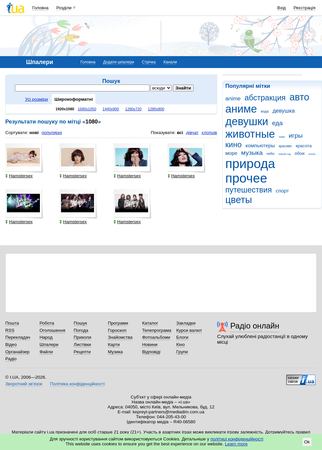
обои (300, 153)
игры (296, 135)
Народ (46, 337)
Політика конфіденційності (77, 383)
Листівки (82, 344)
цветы (238, 199)
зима (282, 136)
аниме (241, 109)
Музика (115, 351)
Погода (81, 330)
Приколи (82, 337)
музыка (252, 152)
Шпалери (49, 344)
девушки (246, 121)
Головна (40, 7)
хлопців (209, 132)
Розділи (64, 7)
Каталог (150, 323)
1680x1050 (87, 109)
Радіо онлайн (254, 325)
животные (250, 134)
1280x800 (156, 109)
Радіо (10, 358)
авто (299, 97)
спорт (282, 190)
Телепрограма (157, 330)
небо (270, 154)
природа (250, 163)
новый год (284, 154)
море (231, 153)
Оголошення (52, 330)
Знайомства (120, 337)
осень (312, 154)
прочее (246, 178)
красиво (285, 146)
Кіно (180, 344)
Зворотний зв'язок (23, 383)
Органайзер (17, 351)
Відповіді (151, 351)
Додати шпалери (118, 62)
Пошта (12, 323)
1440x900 (111, 109)
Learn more (236, 443)
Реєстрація (304, 7)
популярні (52, 132)
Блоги (182, 337)
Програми (118, 323)
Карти (114, 344)
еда (277, 123)
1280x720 (133, 109)
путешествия (248, 190)
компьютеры (260, 145)
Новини (150, 344)
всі (180, 132)
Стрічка (149, 62)
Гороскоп (117, 330)
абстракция (265, 97)
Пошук (80, 323)
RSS (10, 330)
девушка (284, 111)
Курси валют (189, 330)
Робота (47, 323)
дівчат (192, 132)
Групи (182, 351)
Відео (11, 344)
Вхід (281, 7)
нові (34, 132)
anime (233, 98)
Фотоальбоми (156, 337)
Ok (307, 441)
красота (303, 145)
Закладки (185, 323)
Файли (46, 351)
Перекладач (17, 337)
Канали (170, 62)
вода (265, 111)
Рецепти (82, 351)
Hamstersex (19, 175)
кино (233, 144)
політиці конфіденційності (236, 438)
